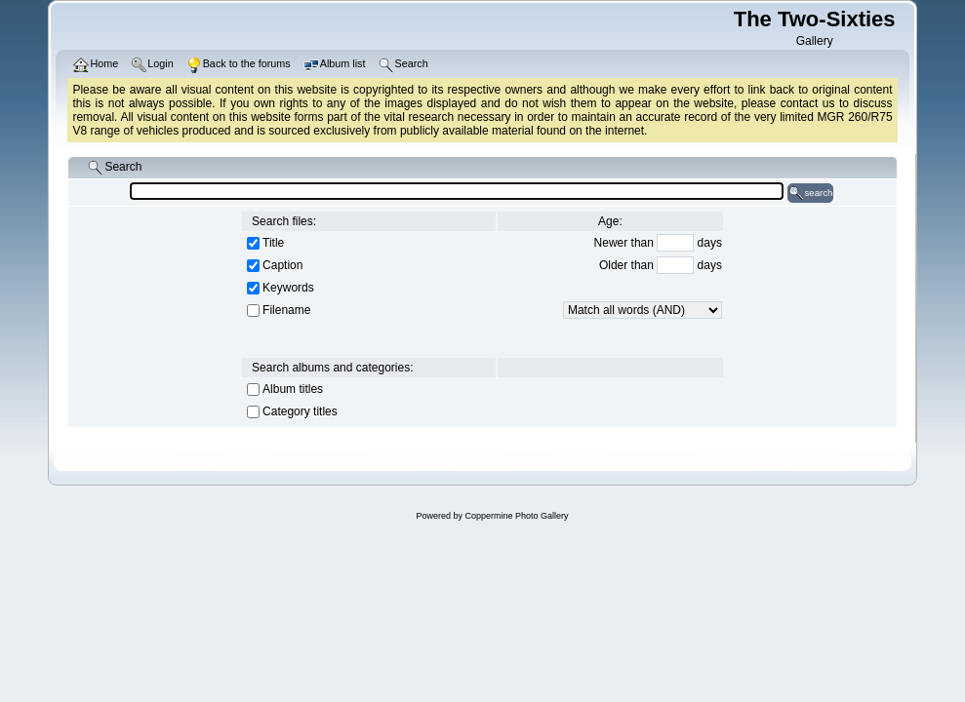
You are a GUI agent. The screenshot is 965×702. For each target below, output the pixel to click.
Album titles (292, 389)
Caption (282, 265)
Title (273, 243)
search (810, 193)
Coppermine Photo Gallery (516, 516)
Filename (286, 310)
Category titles (300, 411)
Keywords (288, 287)
